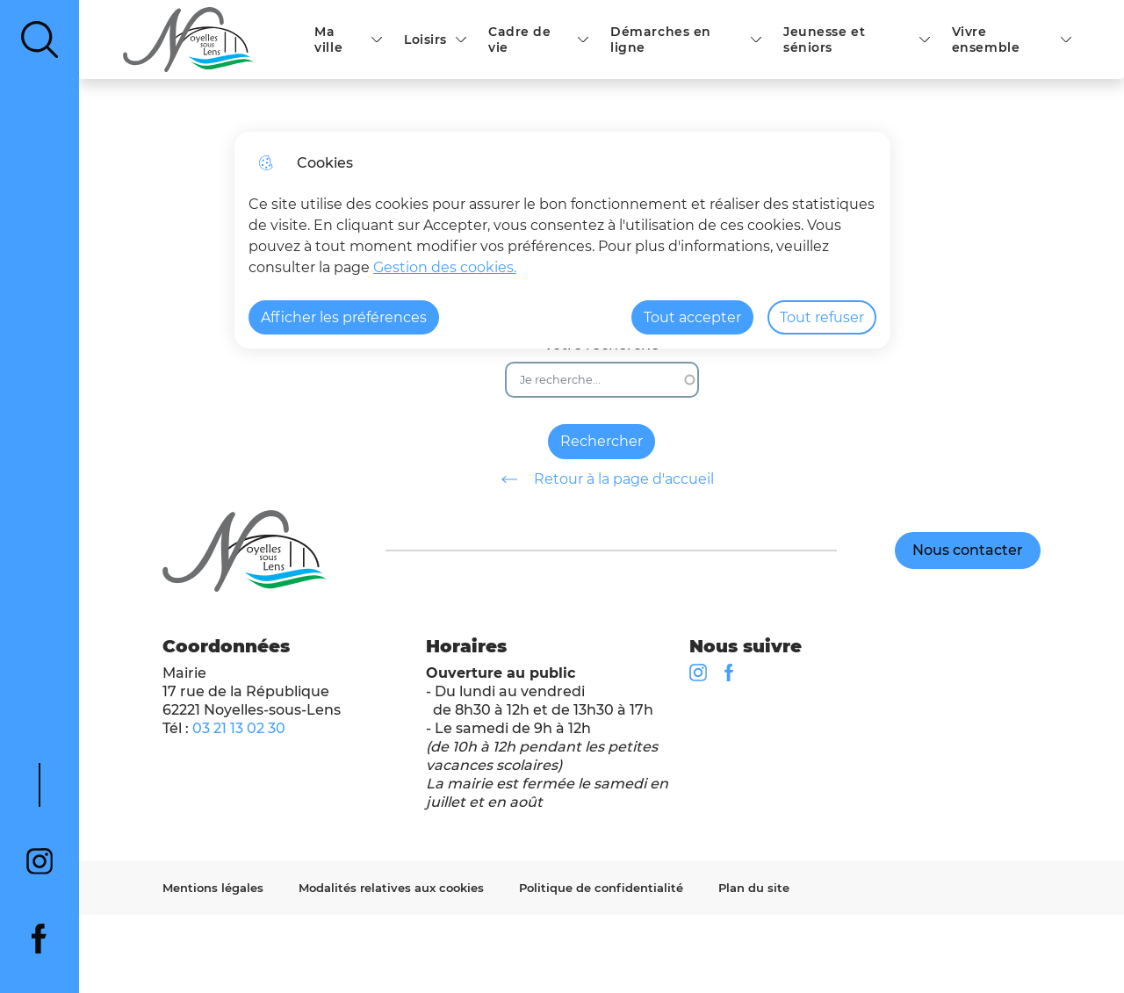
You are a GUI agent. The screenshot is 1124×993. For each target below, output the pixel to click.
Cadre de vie (519, 39)
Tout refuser (822, 317)
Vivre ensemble (986, 39)
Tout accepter (692, 317)
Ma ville (328, 39)
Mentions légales (212, 888)
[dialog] (562, 240)
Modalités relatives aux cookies (391, 888)
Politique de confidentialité (601, 888)
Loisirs (425, 39)
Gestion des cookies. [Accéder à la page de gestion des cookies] (444, 267)
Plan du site (753, 888)
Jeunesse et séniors (824, 39)
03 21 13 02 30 (238, 728)
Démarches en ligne (660, 39)
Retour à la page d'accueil (601, 479)
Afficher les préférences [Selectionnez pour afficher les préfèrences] (344, 317)
